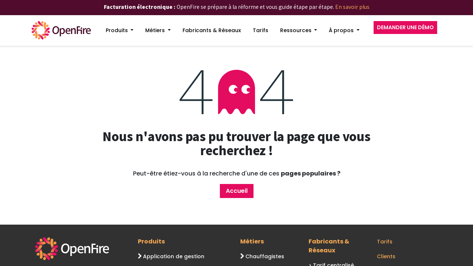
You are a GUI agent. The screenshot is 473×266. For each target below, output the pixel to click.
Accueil (237, 191)
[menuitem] (120, 30)
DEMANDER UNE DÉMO (405, 27)
